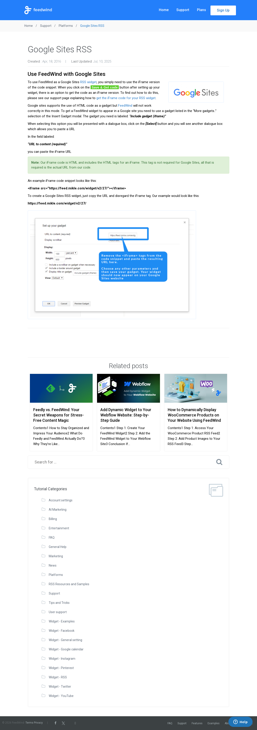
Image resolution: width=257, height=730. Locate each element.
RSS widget (88, 82)
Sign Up (223, 10)
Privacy (38, 722)
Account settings (60, 500)
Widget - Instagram (62, 658)
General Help (57, 547)
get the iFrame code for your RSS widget (126, 98)
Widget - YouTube (61, 696)
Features (197, 723)
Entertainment (59, 528)
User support (58, 612)
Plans (201, 10)
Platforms (56, 575)
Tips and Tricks (59, 602)
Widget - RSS (58, 677)
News (52, 565)
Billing (53, 519)
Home (164, 10)
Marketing (56, 556)
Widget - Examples (62, 621)
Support (182, 10)
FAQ (52, 537)
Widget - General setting (65, 640)
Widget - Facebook (61, 630)
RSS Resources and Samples (69, 584)
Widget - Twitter (60, 686)
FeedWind (125, 106)
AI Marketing (57, 509)
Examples (214, 723)
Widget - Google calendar (66, 649)
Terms (29, 722)
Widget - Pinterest (61, 668)
